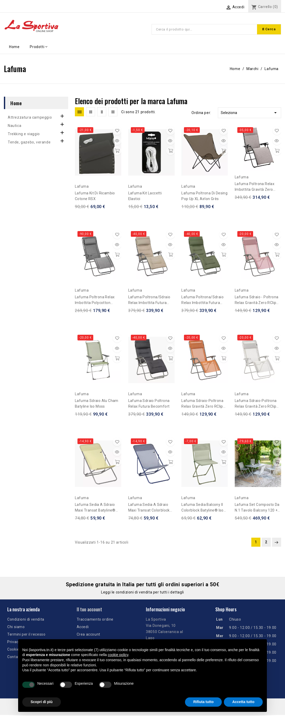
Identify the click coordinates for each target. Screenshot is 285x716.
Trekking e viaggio (24, 135)
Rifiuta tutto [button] (203, 702)
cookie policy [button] (118, 655)
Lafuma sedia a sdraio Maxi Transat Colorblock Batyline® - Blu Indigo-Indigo (149, 508)
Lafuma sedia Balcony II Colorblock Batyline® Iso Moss (202, 508)
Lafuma (82, 187)
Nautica (14, 126)
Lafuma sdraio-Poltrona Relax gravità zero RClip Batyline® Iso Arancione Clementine (202, 405)
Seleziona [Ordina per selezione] (249, 114)
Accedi (83, 628)
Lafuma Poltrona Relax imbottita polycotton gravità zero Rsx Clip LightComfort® (95, 301)
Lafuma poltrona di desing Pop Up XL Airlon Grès (204, 197)
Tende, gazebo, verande (29, 143)
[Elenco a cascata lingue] (206, 7)
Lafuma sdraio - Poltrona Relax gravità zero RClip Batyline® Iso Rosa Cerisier (257, 301)
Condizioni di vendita (25, 620)
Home (16, 104)
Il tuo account (89, 610)
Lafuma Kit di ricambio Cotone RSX (95, 197)
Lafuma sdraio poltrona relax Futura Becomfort (149, 404)
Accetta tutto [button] (243, 702)
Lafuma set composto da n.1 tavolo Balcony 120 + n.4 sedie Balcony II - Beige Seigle (258, 508)
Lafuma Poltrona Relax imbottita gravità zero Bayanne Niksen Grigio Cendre (254, 188)
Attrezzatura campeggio (30, 118)
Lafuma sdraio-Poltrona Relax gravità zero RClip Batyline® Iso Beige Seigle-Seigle (256, 405)
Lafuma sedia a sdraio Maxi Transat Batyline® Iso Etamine (95, 508)
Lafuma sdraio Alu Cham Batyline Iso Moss (96, 404)
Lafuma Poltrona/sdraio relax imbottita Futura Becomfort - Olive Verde (202, 301)
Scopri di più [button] (42, 702)
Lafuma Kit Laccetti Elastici (145, 197)
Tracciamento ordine (95, 620)
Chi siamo (16, 628)
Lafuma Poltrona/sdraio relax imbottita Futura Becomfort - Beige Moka (149, 301)
